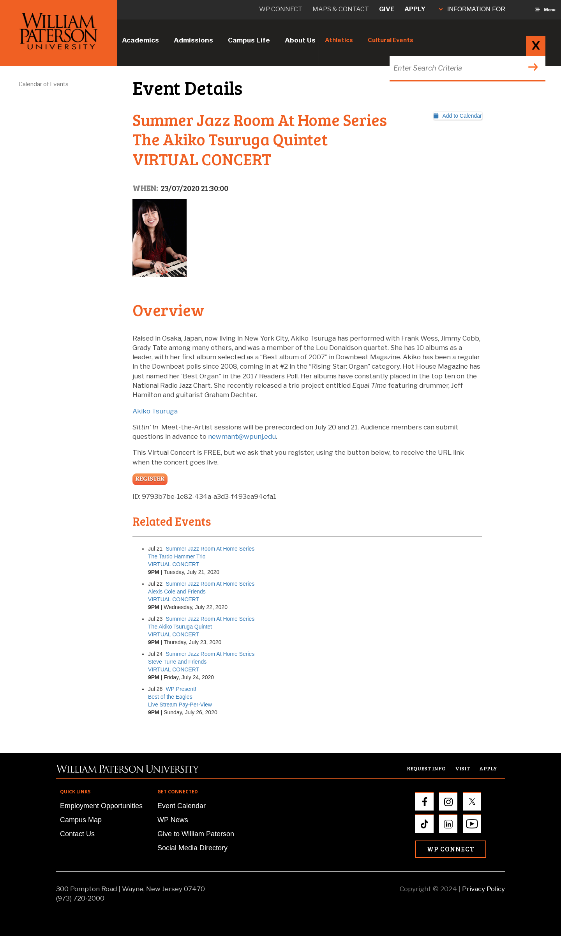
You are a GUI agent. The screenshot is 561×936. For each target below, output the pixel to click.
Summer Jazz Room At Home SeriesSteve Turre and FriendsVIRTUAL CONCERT (201, 662)
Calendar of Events (44, 84)
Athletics (339, 40)
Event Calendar (181, 806)
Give (386, 9)
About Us (300, 40)
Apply (414, 9)
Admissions (193, 40)
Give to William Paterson (195, 834)
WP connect (280, 9)
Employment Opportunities (101, 806)
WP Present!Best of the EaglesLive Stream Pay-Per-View (180, 697)
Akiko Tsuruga (155, 411)
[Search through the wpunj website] (466, 68)
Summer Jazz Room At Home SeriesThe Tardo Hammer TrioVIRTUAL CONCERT (201, 556)
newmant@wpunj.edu (242, 436)
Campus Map (81, 820)
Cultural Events (390, 40)
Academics (140, 40)
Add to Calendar (458, 116)
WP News (172, 820)
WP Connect (451, 848)
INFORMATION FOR (472, 9)
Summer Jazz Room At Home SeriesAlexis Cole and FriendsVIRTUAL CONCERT (201, 591)
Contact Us (77, 834)
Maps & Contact (340, 9)
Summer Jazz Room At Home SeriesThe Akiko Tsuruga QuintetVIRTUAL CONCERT (201, 627)
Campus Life (249, 40)
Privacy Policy (483, 889)
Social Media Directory (192, 848)
